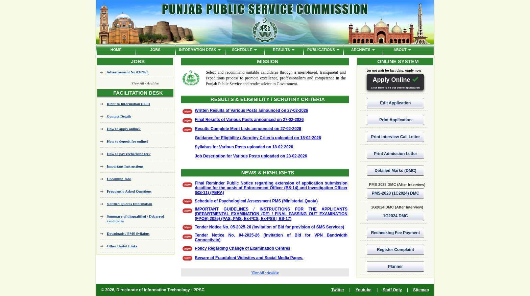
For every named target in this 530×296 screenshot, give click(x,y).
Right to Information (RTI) (128, 104)
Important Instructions (125, 166)
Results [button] (283, 50)
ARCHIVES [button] (363, 50)
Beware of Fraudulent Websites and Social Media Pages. (249, 257)
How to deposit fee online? (127, 141)
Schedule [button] (244, 50)
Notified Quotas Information (129, 204)
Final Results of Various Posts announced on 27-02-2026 (249, 119)
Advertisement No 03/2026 (127, 72)
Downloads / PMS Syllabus (128, 233)
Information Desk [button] (199, 50)
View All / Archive (145, 83)
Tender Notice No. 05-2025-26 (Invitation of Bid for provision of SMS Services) (269, 227)
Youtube (363, 290)
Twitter (337, 290)
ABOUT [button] (402, 50)
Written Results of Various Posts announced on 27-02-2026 (251, 110)
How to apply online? (124, 129)
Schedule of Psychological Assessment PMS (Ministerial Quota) (256, 201)
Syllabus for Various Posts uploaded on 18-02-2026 (244, 147)
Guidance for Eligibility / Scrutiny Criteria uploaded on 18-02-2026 (258, 137)
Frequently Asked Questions (129, 191)
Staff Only (392, 290)
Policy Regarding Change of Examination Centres (242, 248)
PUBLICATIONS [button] (323, 50)
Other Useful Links (122, 246)
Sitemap (421, 290)
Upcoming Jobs (119, 179)
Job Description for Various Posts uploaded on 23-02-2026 (251, 156)
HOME (116, 50)
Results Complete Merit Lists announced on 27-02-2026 (248, 128)
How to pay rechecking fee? (128, 154)
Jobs (155, 50)
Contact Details (119, 116)
